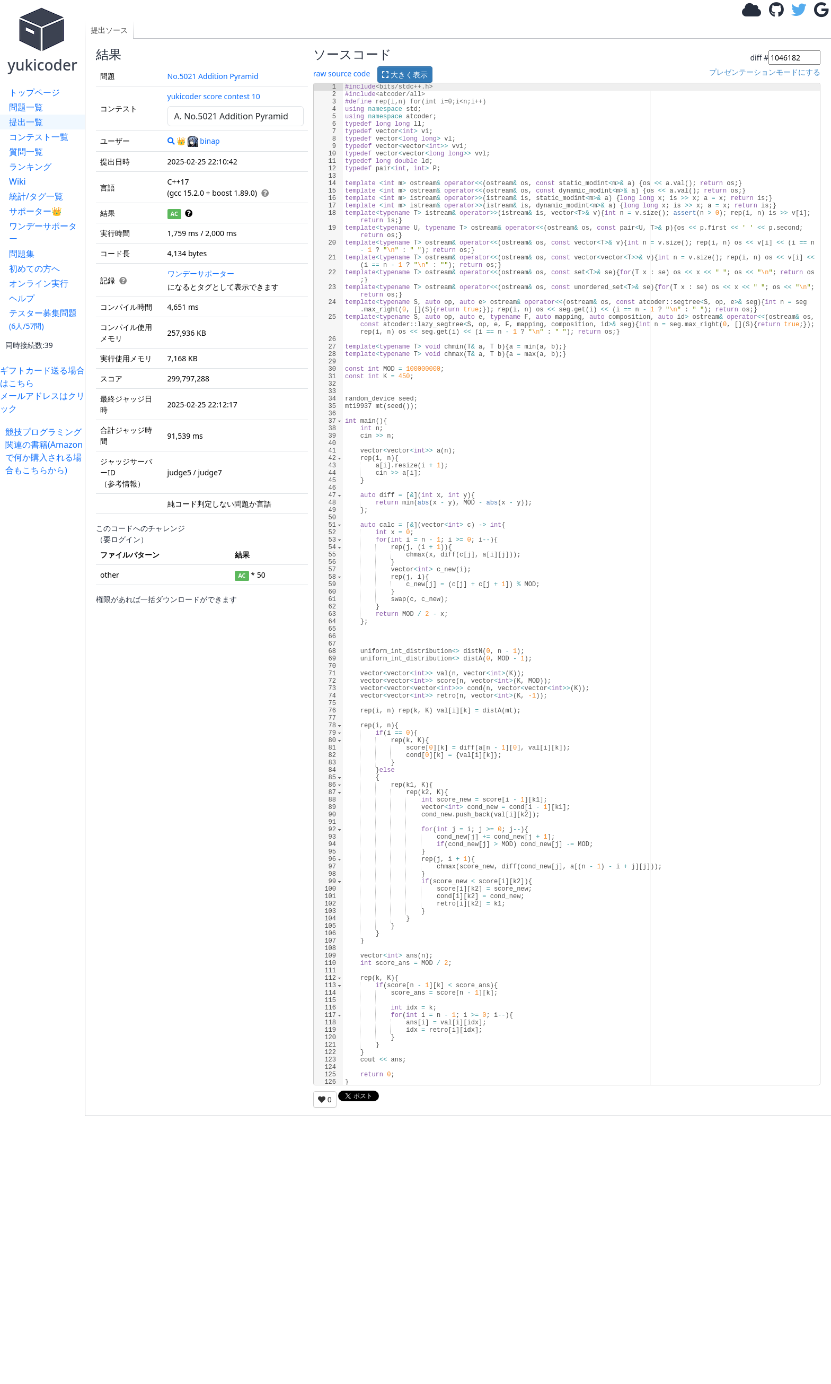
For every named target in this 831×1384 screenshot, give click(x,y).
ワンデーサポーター (43, 232)
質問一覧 (26, 152)
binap (203, 141)
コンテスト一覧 (38, 137)
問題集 (21, 253)
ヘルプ (21, 298)
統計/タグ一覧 (36, 196)
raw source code (341, 73)
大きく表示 (405, 74)
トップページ (34, 92)
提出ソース (109, 30)
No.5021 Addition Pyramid (213, 76)
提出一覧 (26, 122)
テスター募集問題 (43, 319)
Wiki (17, 181)
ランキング (30, 166)
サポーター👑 (35, 211)
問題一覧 (26, 107)
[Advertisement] (45, 635)
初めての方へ (34, 268)
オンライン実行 (38, 283)
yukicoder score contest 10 (213, 96)
